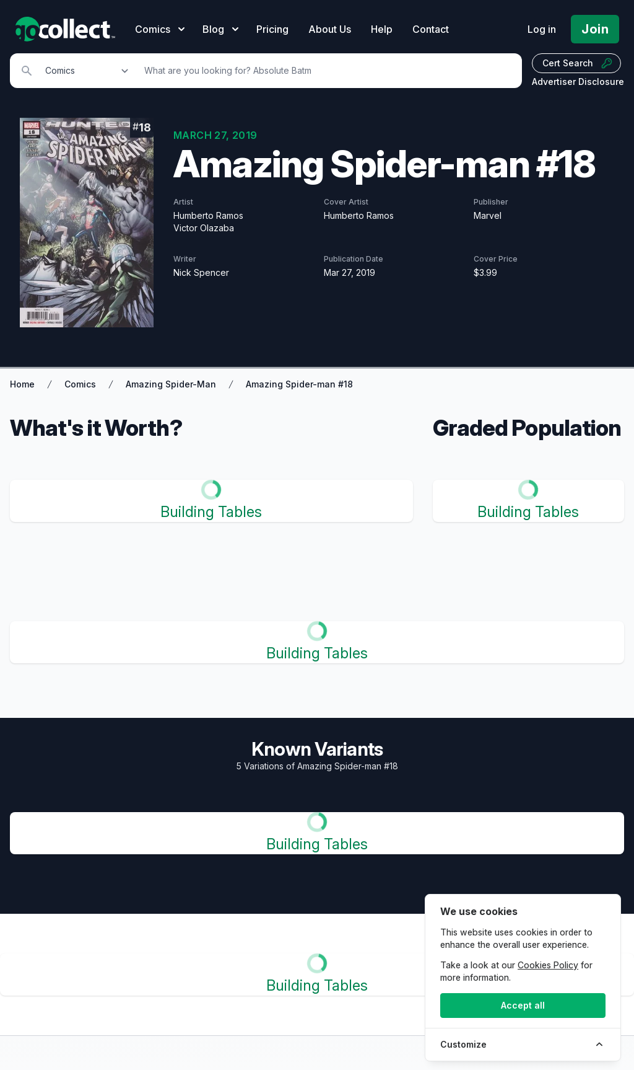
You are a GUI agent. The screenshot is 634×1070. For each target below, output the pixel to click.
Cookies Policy (548, 965)
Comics (80, 384)
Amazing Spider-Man (171, 384)
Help (382, 29)
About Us (329, 29)
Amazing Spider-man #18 (299, 384)
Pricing (272, 29)
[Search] (326, 70)
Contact (430, 29)
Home (22, 384)
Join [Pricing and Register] (595, 29)
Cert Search (577, 63)
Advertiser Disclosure (578, 81)
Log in (542, 29)
